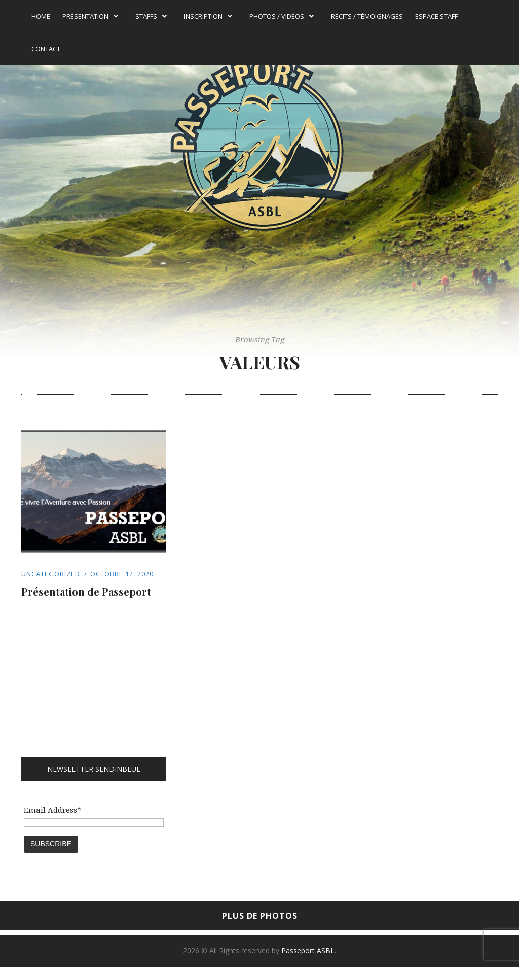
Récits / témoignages (367, 16)
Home (40, 16)
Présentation (90, 16)
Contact (45, 48)
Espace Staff (436, 16)
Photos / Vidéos (281, 16)
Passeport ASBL (308, 950)
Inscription (208, 16)
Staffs (151, 16)
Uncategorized (50, 573)
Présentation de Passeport (86, 591)
